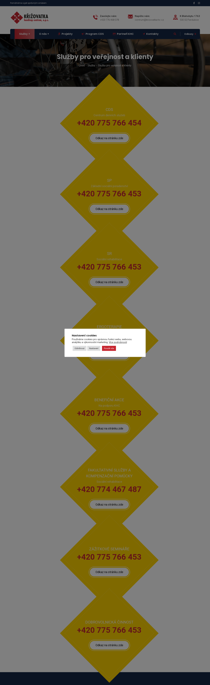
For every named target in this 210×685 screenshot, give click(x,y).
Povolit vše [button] (109, 348)
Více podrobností (118, 342)
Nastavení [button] (93, 348)
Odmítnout (79, 348)
